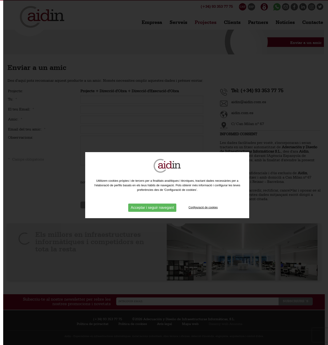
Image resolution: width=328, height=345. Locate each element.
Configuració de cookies (203, 214)
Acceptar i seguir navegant (152, 215)
